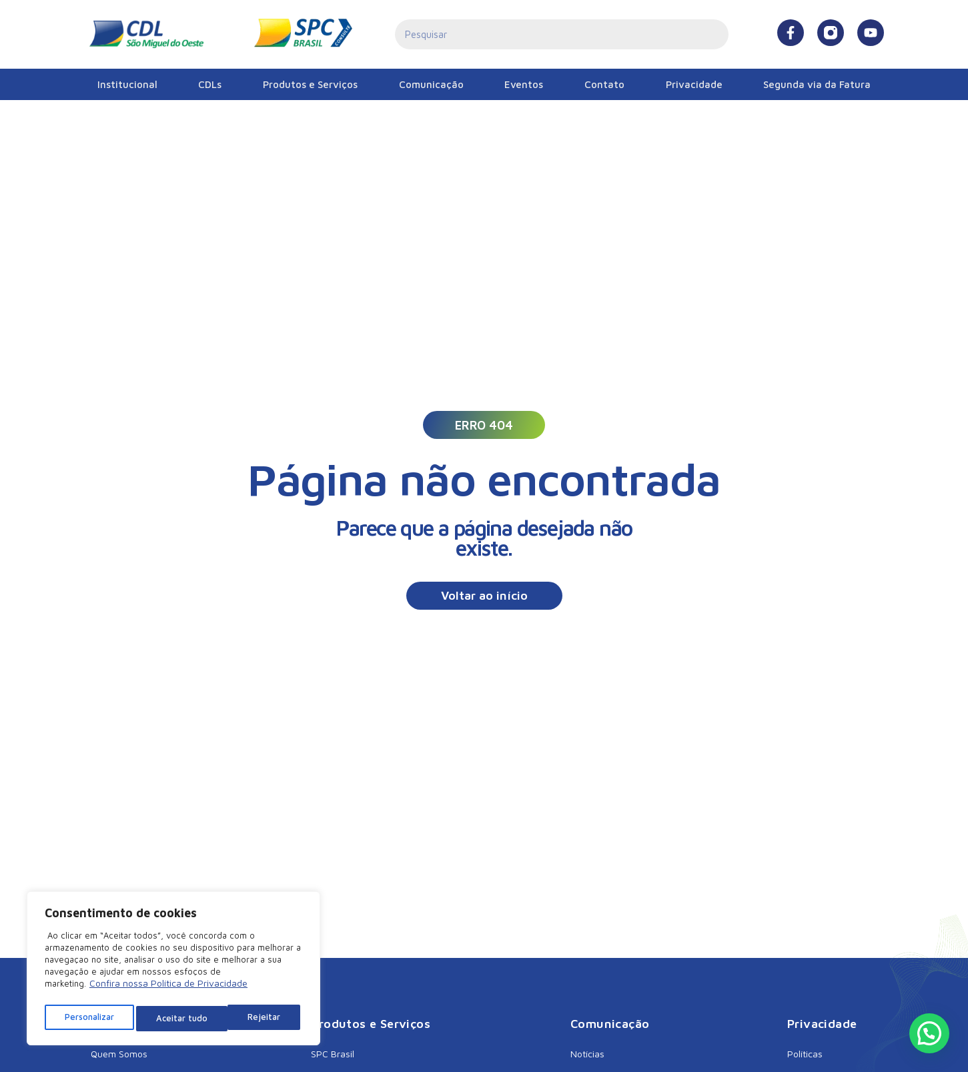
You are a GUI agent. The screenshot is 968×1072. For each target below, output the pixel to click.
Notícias (587, 1053)
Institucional (127, 84)
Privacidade (694, 84)
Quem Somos (119, 1053)
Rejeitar (173, 1018)
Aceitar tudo (257, 1018)
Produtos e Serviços (310, 84)
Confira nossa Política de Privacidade (168, 989)
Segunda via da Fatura (817, 84)
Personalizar (89, 1018)
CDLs (209, 84)
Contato (604, 84)
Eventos (523, 84)
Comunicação (431, 84)
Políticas (805, 1053)
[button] (484, 425)
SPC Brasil (332, 1053)
